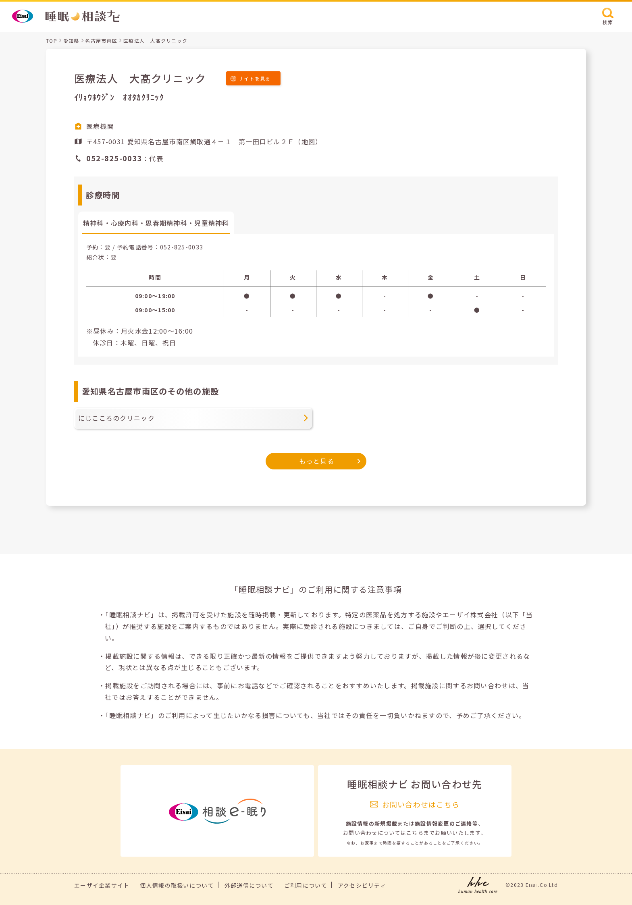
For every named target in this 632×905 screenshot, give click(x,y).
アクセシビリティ (362, 885)
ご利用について (305, 885)
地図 (308, 141)
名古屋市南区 (101, 40)
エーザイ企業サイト (102, 885)
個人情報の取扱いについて (177, 885)
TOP (51, 40)
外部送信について (249, 885)
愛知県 (71, 40)
